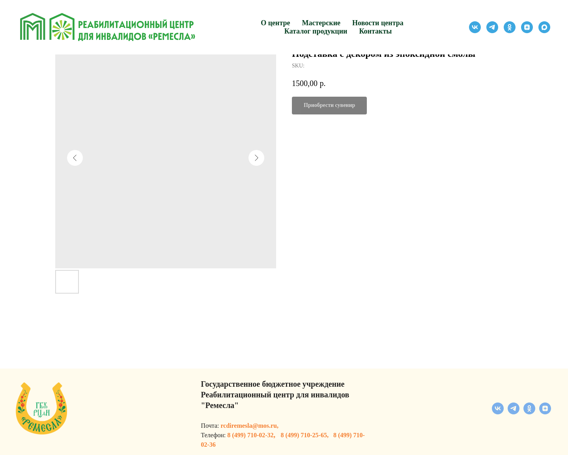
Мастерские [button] (321, 23)
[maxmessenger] (544, 27)
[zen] (527, 27)
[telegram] (492, 27)
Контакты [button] (375, 31)
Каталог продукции (316, 31)
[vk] (475, 27)
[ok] (510, 27)
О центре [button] (275, 23)
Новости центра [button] (378, 23)
